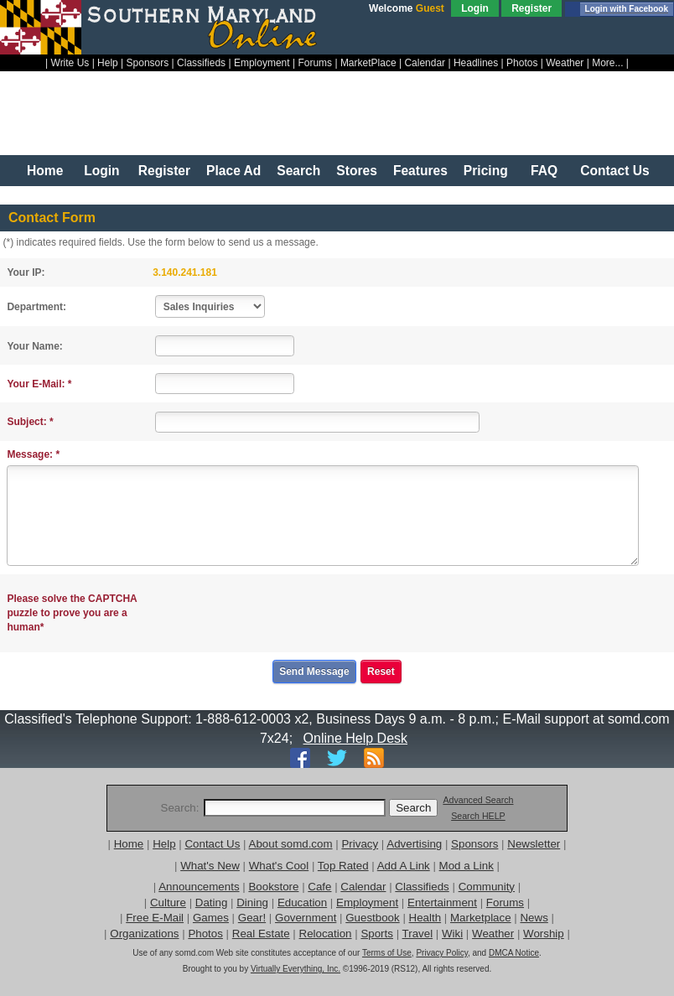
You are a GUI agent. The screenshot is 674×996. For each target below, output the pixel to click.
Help (107, 63)
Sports (376, 933)
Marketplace (480, 917)
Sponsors (148, 63)
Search (298, 170)
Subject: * (30, 422)
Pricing (486, 170)
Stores (356, 170)
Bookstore (273, 886)
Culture (168, 902)
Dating (211, 902)
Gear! (252, 917)
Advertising (414, 844)
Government (305, 917)
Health (425, 917)
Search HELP (478, 816)
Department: (36, 307)
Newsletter (533, 844)
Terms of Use (387, 952)
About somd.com (291, 844)
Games (211, 917)
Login (475, 8)
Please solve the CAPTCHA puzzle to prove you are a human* (72, 613)
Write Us (70, 63)
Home (45, 170)
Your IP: (25, 272)
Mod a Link (466, 865)
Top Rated (343, 865)
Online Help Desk (355, 738)
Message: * (33, 454)
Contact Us (614, 170)
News (533, 917)
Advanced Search (478, 800)
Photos (521, 63)
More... (607, 63)
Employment (262, 63)
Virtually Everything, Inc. (295, 968)
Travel (417, 933)
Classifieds (201, 63)
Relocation (325, 933)
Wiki (452, 933)
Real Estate (261, 933)
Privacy (359, 844)
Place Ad (233, 170)
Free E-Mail (155, 917)
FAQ (544, 170)
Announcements (198, 886)
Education (302, 902)
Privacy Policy (442, 952)
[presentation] (284, 613)
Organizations (144, 933)
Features (420, 170)
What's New (210, 865)
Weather (564, 63)
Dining (252, 902)
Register (531, 8)
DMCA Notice (514, 952)
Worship (543, 933)
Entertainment (442, 902)
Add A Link (403, 865)
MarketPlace (368, 63)
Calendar (424, 63)
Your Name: (34, 346)
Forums (315, 63)
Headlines (476, 63)
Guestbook (372, 917)
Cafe (319, 886)
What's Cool (278, 865)
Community (487, 886)
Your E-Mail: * (39, 384)
